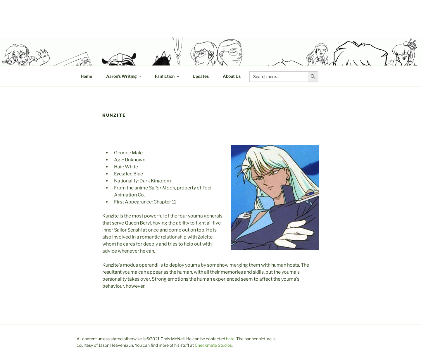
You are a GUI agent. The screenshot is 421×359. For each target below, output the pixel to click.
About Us (232, 76)
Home (86, 76)
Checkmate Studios (213, 345)
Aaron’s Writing (124, 76)
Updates (201, 76)
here (230, 338)
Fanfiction (167, 76)
